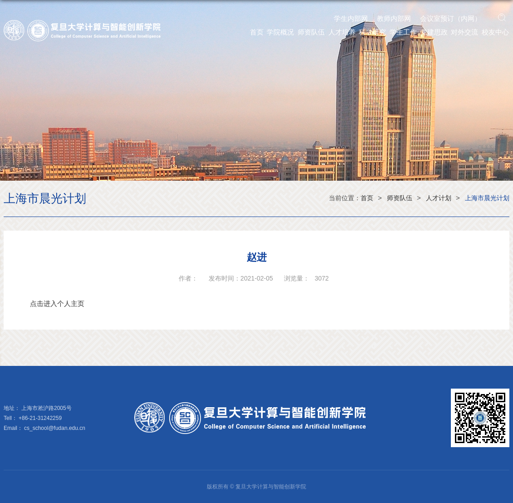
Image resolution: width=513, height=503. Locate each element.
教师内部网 (394, 18)
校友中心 (495, 32)
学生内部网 (351, 18)
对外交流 (464, 32)
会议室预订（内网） (450, 18)
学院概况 (280, 32)
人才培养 (342, 32)
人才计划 (438, 198)
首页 (257, 32)
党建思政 (434, 32)
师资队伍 (311, 32)
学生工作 (403, 32)
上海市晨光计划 (487, 198)
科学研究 (372, 32)
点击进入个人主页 (57, 303)
